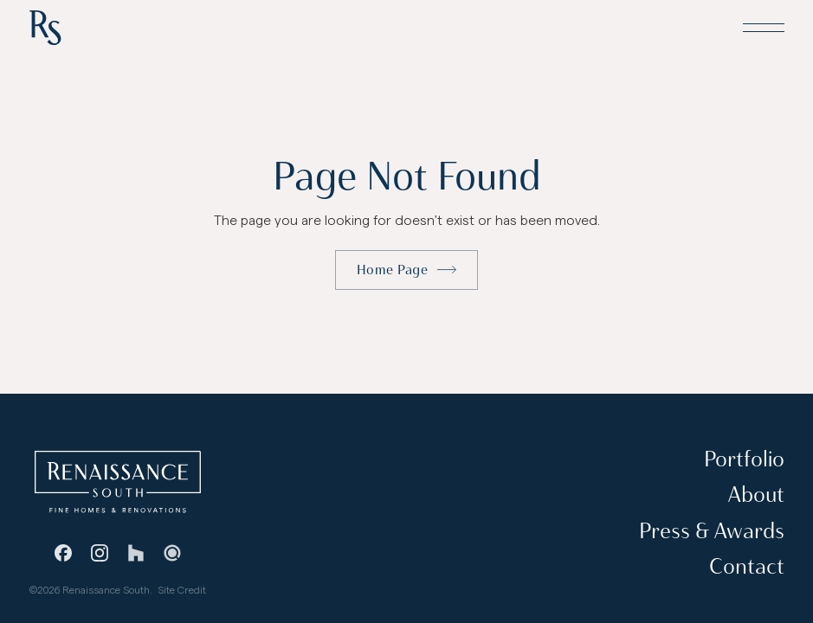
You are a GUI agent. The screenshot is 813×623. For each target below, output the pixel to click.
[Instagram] (99, 552)
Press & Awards (711, 531)
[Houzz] (136, 552)
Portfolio (743, 459)
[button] (763, 27)
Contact (746, 566)
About (755, 494)
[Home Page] (45, 27)
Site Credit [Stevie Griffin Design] (182, 589)
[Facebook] (62, 552)
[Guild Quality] (172, 552)
